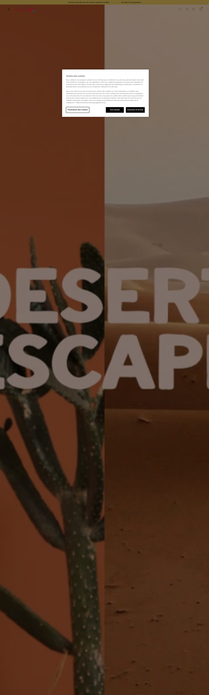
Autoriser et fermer (135, 110)
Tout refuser (115, 110)
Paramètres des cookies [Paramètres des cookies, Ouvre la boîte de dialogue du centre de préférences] (78, 110)
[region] (105, 93)
